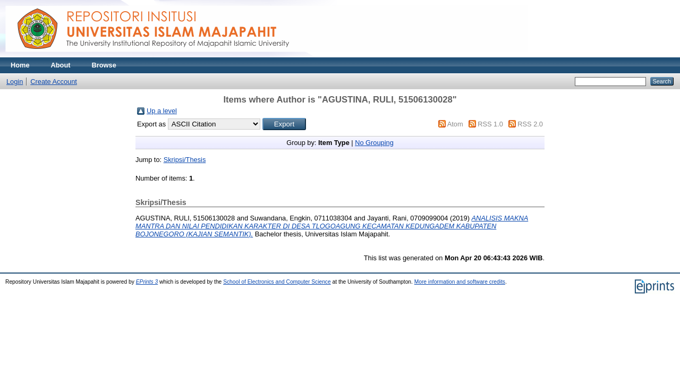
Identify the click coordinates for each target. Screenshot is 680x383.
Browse (104, 65)
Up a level (162, 111)
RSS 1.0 (490, 124)
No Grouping (374, 143)
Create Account (53, 82)
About (61, 65)
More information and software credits (459, 282)
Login (14, 82)
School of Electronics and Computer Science (277, 282)
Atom (455, 124)
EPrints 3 (147, 282)
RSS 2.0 (530, 124)
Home (20, 65)
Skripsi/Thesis (185, 160)
